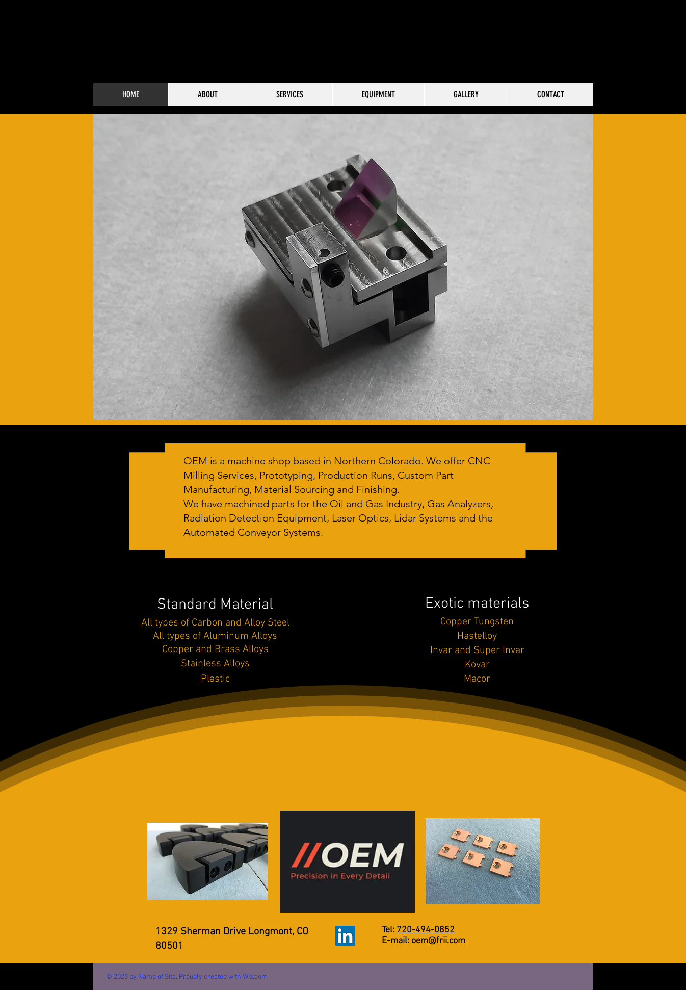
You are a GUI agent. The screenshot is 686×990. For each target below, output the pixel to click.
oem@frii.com (438, 940)
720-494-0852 (426, 930)
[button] (343, 267)
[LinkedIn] (345, 936)
